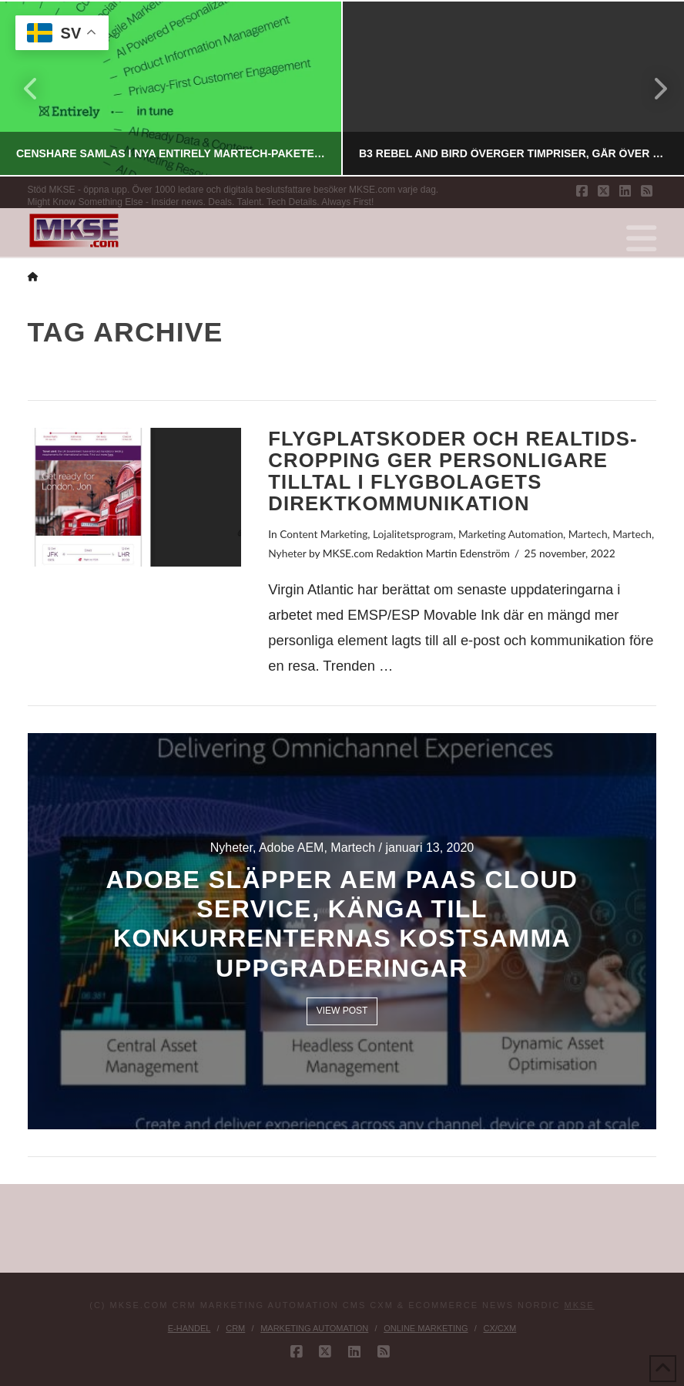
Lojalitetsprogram (413, 533)
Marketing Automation (510, 533)
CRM (235, 1328)
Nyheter (287, 553)
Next (651, 88)
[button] (641, 239)
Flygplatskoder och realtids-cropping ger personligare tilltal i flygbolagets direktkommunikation (452, 471)
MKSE (580, 1305)
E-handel (189, 1328)
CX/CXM (499, 1328)
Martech (588, 533)
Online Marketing (426, 1328)
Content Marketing (323, 533)
